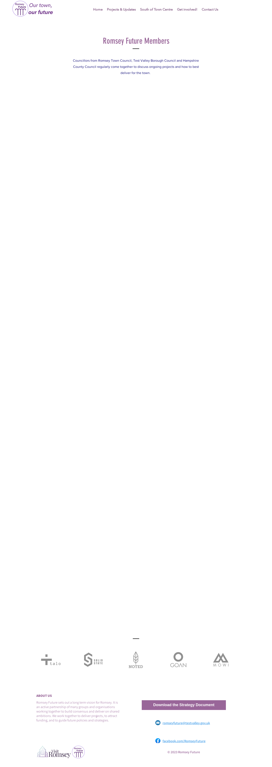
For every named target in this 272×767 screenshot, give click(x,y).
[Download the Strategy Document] (184, 705)
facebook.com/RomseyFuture (184, 741)
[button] (156, 9)
